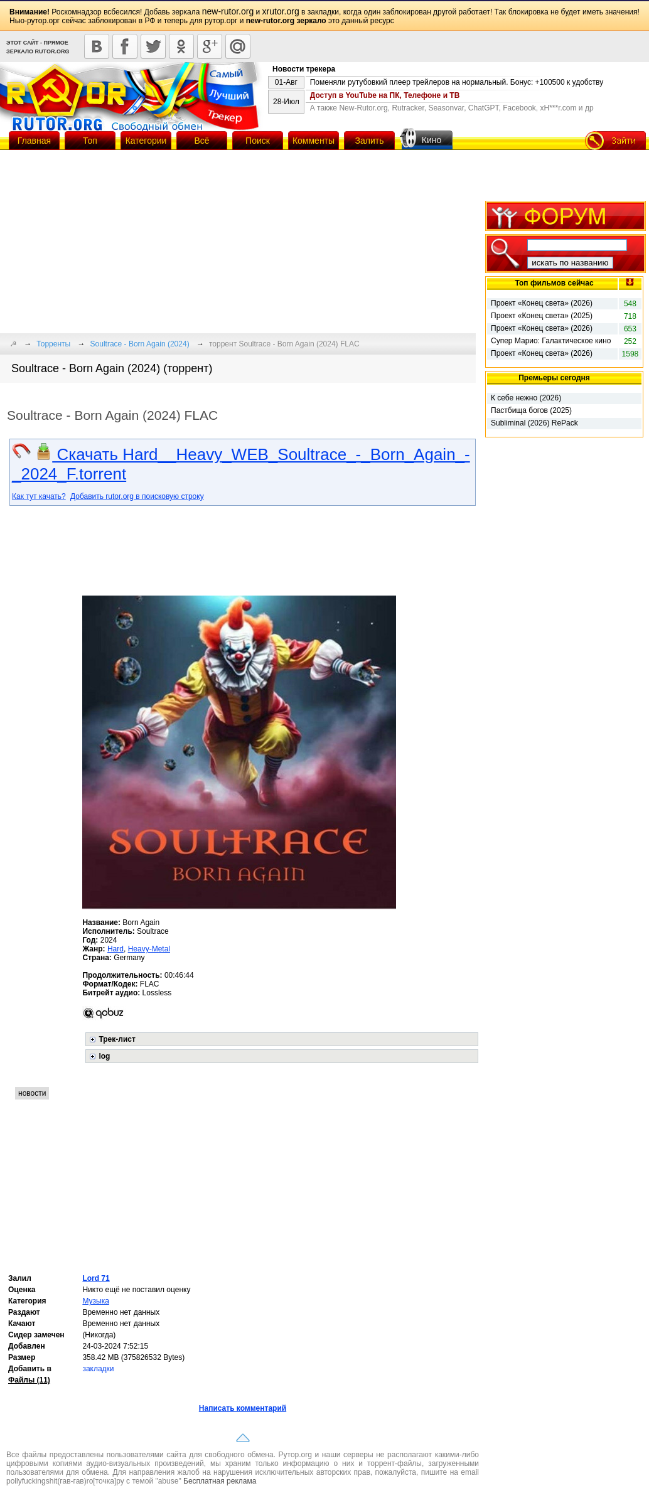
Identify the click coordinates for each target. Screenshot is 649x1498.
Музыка (95, 1301)
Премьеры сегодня (554, 377)
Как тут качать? (39, 496)
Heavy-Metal (149, 948)
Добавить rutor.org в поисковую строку (137, 496)
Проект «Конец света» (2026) (542, 303)
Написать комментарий (242, 1408)
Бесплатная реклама (219, 1481)
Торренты (53, 344)
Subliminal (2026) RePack (534, 423)
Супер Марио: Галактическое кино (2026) (551, 341)
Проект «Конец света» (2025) (542, 315)
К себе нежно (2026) (526, 397)
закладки (98, 1368)
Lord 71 (95, 1278)
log (104, 1056)
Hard (115, 948)
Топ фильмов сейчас (554, 283)
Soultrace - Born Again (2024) (140, 344)
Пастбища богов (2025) (531, 410)
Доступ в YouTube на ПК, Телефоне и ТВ (385, 95)
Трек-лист (117, 1039)
